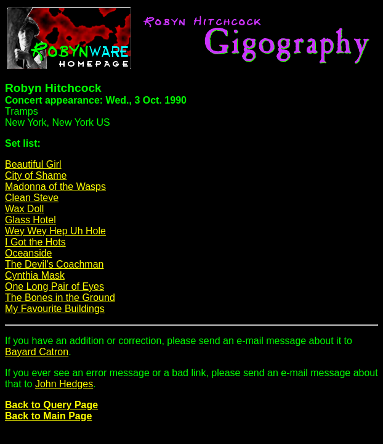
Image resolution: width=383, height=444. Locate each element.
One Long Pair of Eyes (54, 286)
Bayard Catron (36, 352)
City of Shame (36, 175)
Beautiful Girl (33, 164)
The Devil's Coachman (54, 264)
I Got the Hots (35, 242)
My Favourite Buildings (55, 308)
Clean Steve (31, 197)
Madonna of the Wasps (55, 186)
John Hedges (64, 384)
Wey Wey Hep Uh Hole (55, 231)
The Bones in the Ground (60, 297)
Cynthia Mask (35, 275)
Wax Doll (24, 209)
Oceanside (28, 253)
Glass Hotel (30, 220)
